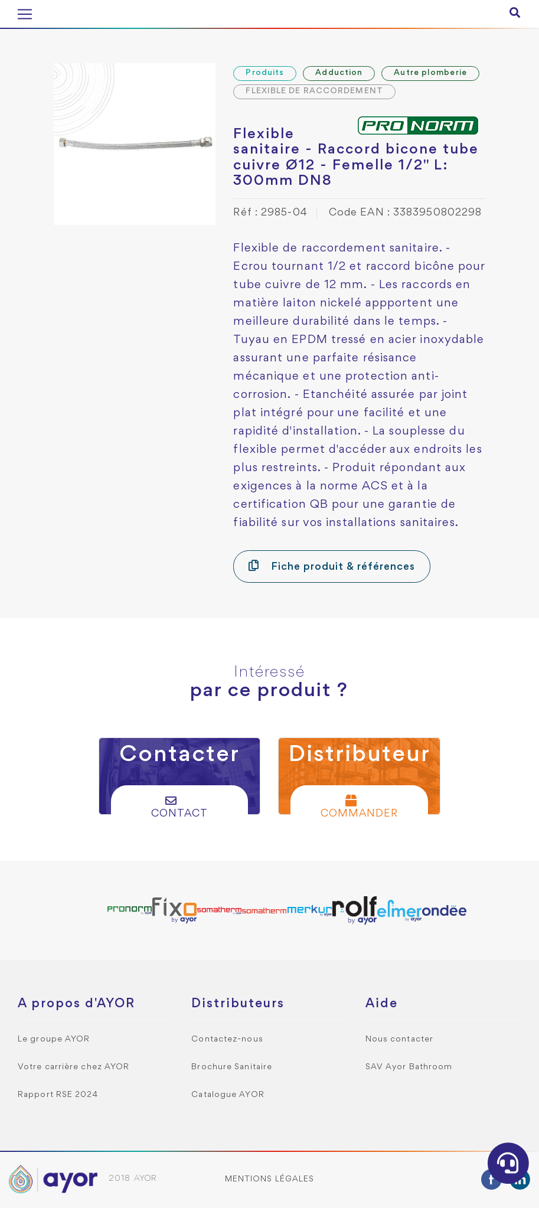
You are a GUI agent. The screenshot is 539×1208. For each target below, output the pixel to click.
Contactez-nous (227, 1039)
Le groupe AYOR (54, 1039)
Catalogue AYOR (227, 1095)
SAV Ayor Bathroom (409, 1067)
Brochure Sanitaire (231, 1067)
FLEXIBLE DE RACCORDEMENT (314, 91)
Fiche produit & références (331, 566)
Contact (179, 807)
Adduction (338, 73)
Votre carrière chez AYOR (73, 1067)
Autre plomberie (430, 73)
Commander (359, 807)
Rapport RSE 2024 (58, 1095)
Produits (265, 73)
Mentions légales (270, 1179)
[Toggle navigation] (25, 14)
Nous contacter (399, 1039)
